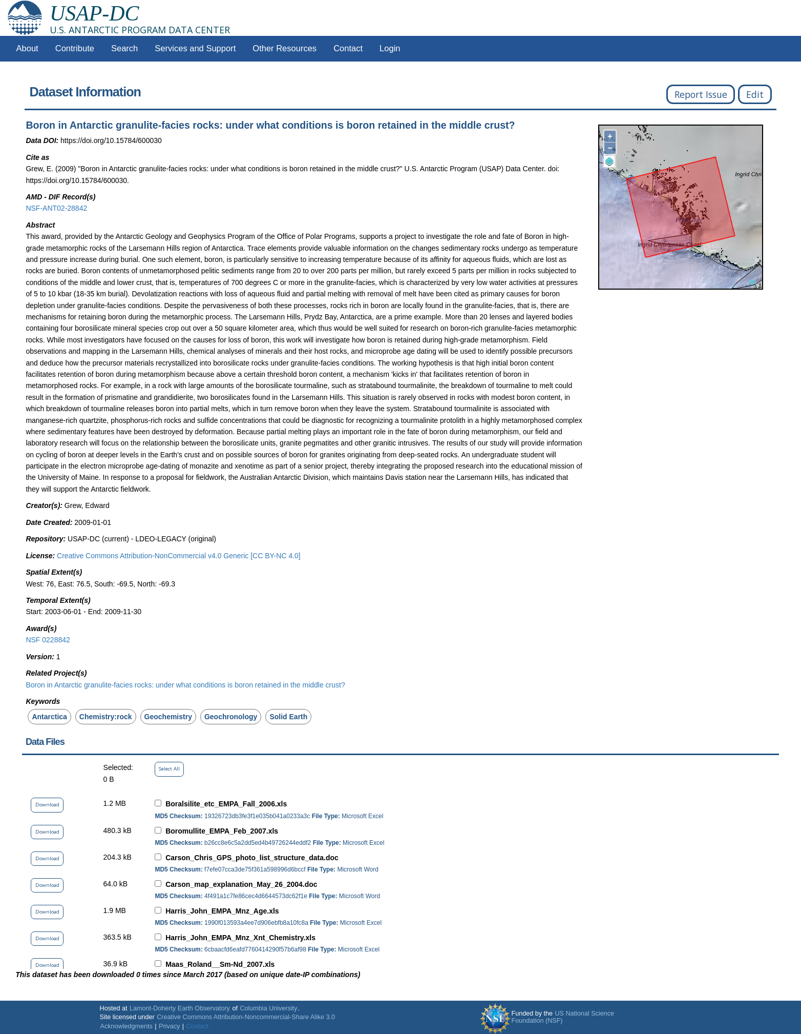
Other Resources (284, 48)
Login (390, 48)
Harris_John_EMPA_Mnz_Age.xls (222, 911)
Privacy (169, 1026)
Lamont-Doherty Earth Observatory (180, 1008)
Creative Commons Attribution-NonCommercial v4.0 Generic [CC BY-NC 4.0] (179, 556)
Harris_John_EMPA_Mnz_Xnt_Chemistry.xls (240, 938)
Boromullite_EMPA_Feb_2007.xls (221, 831)
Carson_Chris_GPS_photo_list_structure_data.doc (252, 858)
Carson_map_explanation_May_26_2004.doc (241, 884)
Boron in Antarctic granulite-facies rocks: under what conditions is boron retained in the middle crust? (185, 685)
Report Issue (700, 94)
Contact (348, 48)
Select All (169, 768)
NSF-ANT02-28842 (56, 208)
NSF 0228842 (48, 640)
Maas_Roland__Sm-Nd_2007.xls (220, 964)
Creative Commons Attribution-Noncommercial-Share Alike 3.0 (246, 1017)
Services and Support (195, 48)
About (27, 48)
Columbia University (268, 1008)
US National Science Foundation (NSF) (562, 1017)
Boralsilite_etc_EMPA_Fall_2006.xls (226, 804)
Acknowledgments (126, 1026)
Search (124, 48)
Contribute (74, 48)
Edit (755, 94)
